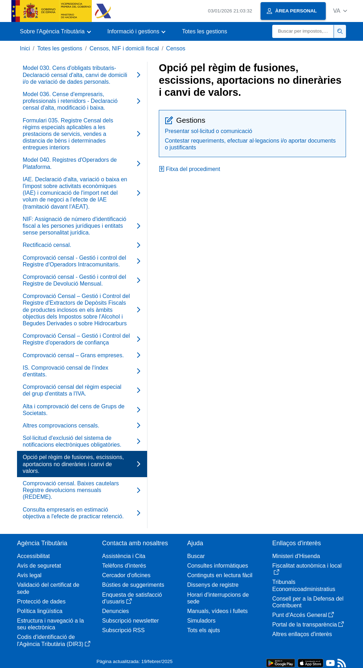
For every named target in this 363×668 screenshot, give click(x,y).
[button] (340, 11)
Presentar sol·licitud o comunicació (208, 131)
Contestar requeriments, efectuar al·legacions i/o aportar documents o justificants (250, 144)
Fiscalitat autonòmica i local (307, 569)
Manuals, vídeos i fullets (217, 611)
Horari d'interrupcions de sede (218, 598)
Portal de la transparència (308, 625)
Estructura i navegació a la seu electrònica (50, 624)
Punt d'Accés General (303, 615)
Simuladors (201, 621)
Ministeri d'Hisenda (296, 556)
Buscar (196, 556)
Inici (25, 48)
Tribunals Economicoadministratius (303, 585)
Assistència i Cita (123, 556)
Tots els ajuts (203, 630)
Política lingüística (39, 611)
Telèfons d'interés (124, 566)
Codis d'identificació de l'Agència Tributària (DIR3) (53, 640)
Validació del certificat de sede (48, 588)
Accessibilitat (33, 556)
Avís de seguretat (39, 566)
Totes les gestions (204, 31)
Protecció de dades (41, 601)
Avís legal (29, 575)
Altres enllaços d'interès (302, 634)
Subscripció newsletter (130, 621)
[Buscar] (303, 31)
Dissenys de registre (213, 585)
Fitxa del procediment (189, 169)
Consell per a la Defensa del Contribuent (308, 602)
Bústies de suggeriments (133, 585)
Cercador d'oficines (126, 575)
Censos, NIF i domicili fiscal (124, 48)
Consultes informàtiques (217, 566)
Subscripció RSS (123, 630)
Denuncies (115, 611)
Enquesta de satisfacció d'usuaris (132, 598)
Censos (175, 48)
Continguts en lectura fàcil (219, 575)
